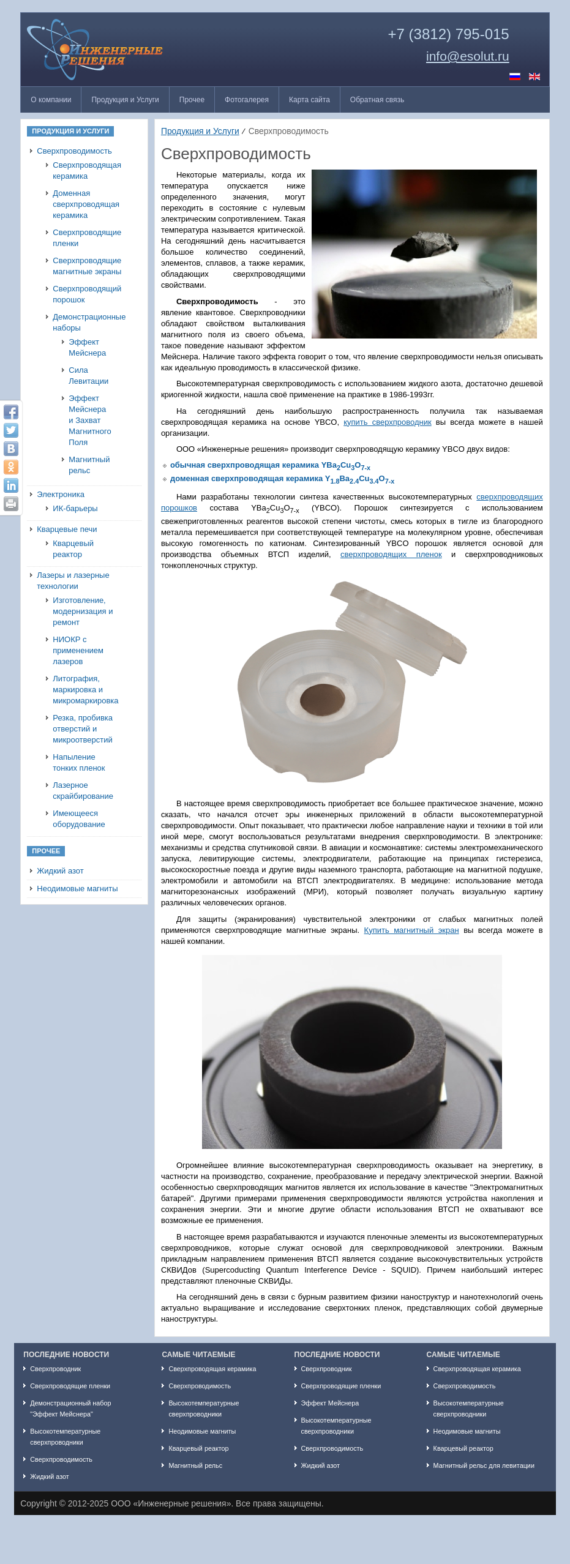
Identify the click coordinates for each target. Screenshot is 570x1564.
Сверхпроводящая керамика (87, 170)
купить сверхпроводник (387, 422)
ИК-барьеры (75, 508)
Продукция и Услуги (200, 131)
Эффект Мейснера (87, 347)
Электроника (60, 494)
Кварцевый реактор (73, 549)
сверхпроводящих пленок (391, 554)
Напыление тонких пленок (79, 762)
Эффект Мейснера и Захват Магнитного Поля (90, 420)
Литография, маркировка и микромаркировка (85, 689)
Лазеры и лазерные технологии (73, 581)
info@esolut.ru (467, 56)
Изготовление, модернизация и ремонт (83, 611)
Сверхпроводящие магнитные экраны (87, 266)
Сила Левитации (88, 375)
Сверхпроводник (55, 1368)
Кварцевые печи (67, 529)
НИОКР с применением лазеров (78, 650)
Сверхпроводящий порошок (87, 294)
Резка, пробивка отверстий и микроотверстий (83, 728)
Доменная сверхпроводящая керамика (86, 204)
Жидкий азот (60, 870)
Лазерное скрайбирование (83, 790)
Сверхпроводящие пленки (87, 238)
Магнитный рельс (89, 465)
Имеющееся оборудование (79, 819)
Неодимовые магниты (77, 888)
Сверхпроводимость (74, 150)
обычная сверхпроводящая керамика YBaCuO (270, 465)
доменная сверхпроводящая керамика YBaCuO (282, 478)
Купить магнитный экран (411, 930)
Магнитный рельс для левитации (483, 1465)
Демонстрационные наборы (87, 322)
